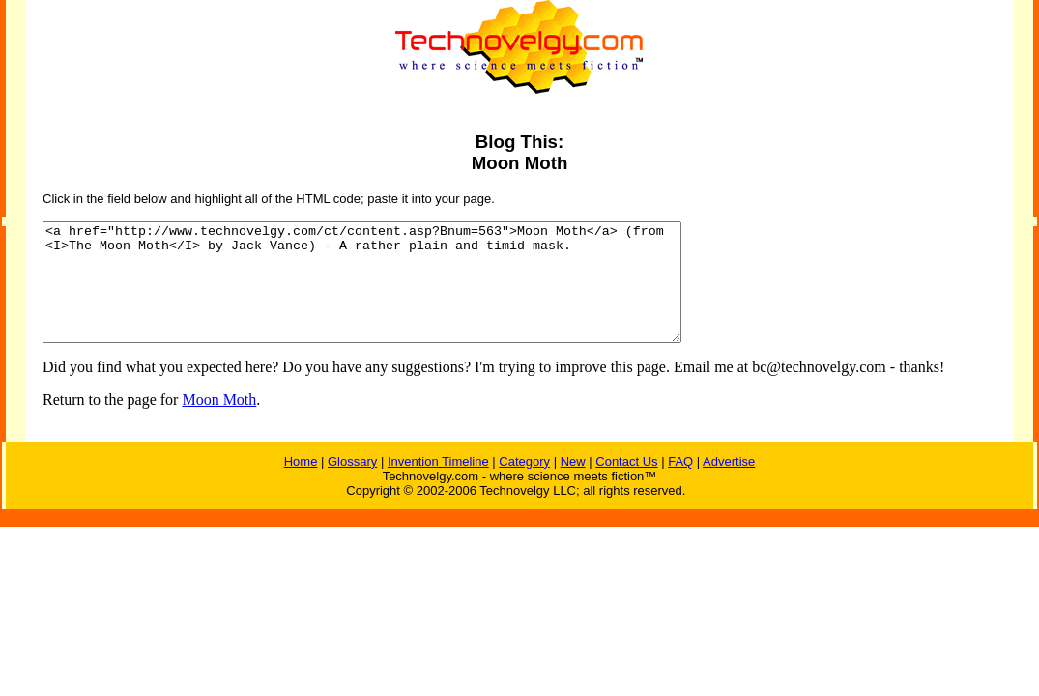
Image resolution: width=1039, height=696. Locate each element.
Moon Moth (219, 423)
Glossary (352, 485)
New (573, 485)
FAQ (680, 485)
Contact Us (626, 485)
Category (524, 485)
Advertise (729, 485)
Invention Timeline (438, 485)
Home (301, 485)
